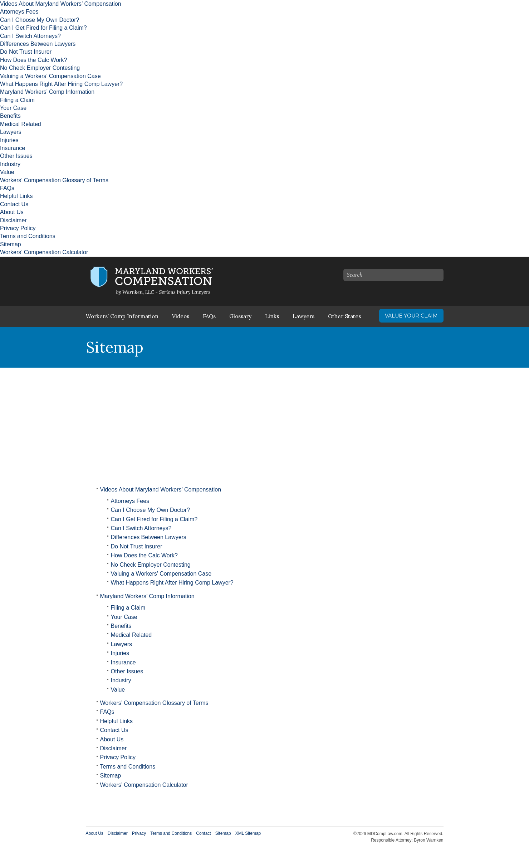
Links (272, 316)
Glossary (240, 316)
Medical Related (20, 124)
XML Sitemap (248, 833)
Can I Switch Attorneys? (30, 36)
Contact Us (14, 204)
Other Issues (16, 156)
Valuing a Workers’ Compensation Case (50, 76)
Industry (10, 164)
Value (7, 172)
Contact (203, 833)
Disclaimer (13, 220)
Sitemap (10, 244)
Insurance (12, 148)
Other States (344, 316)
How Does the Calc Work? (33, 60)
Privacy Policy (18, 228)
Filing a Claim (17, 100)
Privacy (139, 833)
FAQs (7, 188)
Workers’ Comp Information (122, 316)
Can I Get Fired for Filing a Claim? (43, 28)
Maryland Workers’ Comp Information (47, 92)
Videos (180, 316)
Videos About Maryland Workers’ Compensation (60, 4)
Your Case (13, 108)
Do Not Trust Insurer (26, 52)
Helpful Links (16, 196)
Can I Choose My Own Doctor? (39, 20)
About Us (12, 212)
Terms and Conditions (27, 236)
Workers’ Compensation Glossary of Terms (54, 180)
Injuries (9, 140)
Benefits (10, 116)
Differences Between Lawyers (37, 44)
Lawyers (10, 132)
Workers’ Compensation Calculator (44, 252)
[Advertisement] (265, 421)
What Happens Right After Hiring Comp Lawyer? (61, 84)
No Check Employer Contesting (40, 68)
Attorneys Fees (19, 12)
